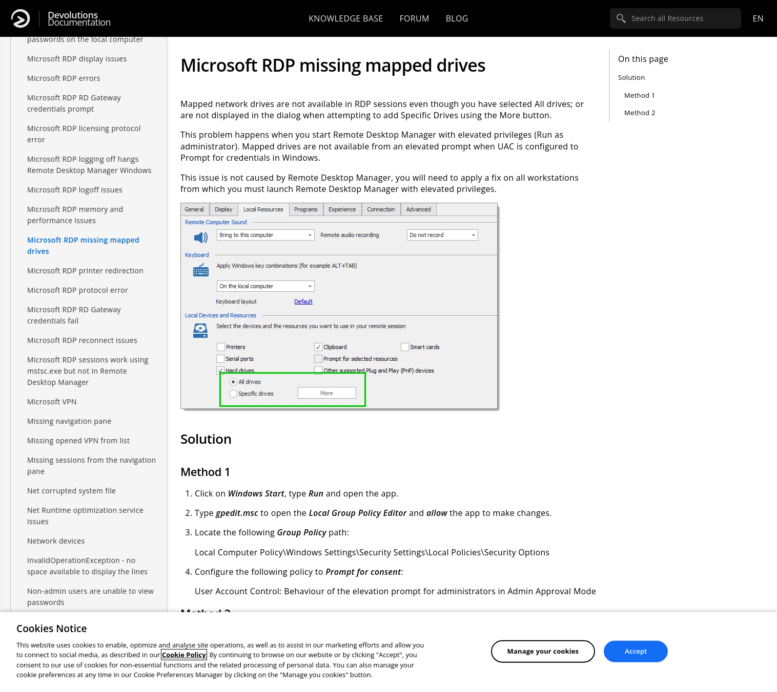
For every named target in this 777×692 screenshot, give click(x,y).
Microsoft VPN (52, 401)
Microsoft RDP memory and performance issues (75, 214)
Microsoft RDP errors (63, 78)
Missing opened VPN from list (78, 440)
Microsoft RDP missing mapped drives (83, 245)
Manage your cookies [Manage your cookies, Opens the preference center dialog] (543, 651)
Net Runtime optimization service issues (85, 515)
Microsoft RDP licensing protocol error (84, 133)
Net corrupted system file (71, 490)
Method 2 (640, 112)
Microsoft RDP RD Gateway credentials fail (74, 315)
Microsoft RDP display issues (77, 58)
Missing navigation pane (69, 421)
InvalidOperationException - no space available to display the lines (87, 565)
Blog (457, 18)
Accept (636, 651)
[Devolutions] (20, 18)
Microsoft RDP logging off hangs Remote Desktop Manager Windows (89, 164)
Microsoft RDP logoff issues (74, 189)
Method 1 (640, 95)
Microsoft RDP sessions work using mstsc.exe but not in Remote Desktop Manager (88, 371)
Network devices (56, 541)
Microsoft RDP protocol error (77, 290)
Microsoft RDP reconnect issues (82, 340)
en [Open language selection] (758, 18)
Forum (414, 18)
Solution (631, 77)
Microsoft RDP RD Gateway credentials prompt (74, 103)
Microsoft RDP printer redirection (85, 270)
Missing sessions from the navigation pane (91, 465)
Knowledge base (346, 18)
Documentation (79, 18)
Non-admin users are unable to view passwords (90, 596)
